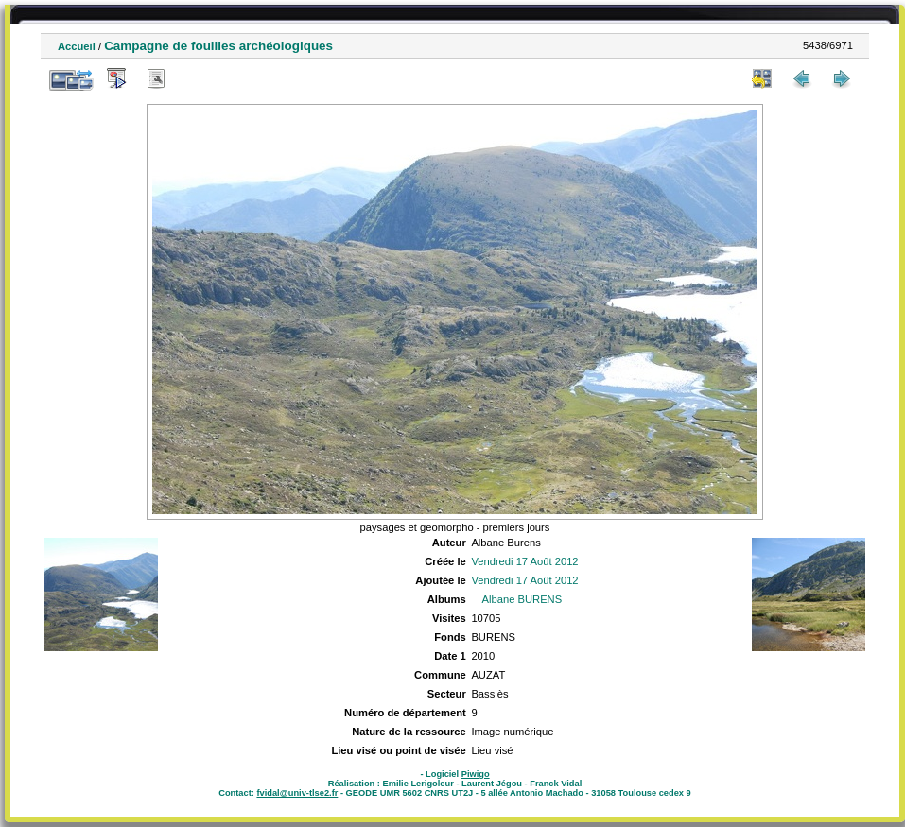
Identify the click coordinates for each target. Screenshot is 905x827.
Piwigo (475, 774)
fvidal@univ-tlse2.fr (297, 793)
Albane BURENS (522, 599)
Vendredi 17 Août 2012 (524, 561)
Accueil (77, 46)
